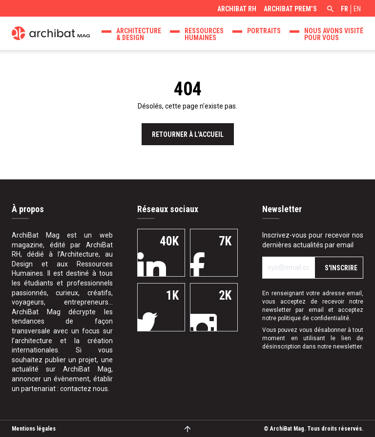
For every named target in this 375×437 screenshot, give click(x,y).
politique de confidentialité (313, 318)
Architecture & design (138, 34)
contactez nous (84, 389)
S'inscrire (341, 268)
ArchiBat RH (236, 9)
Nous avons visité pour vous (333, 34)
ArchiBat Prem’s (290, 9)
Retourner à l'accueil (188, 134)
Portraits (264, 30)
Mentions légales (34, 428)
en (357, 9)
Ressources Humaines (204, 34)
